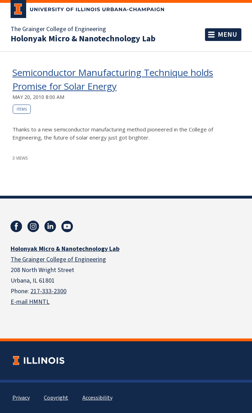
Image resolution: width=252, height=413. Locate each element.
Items (22, 109)
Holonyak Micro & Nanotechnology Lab (83, 39)
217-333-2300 (48, 291)
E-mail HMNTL (30, 301)
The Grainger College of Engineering (58, 29)
